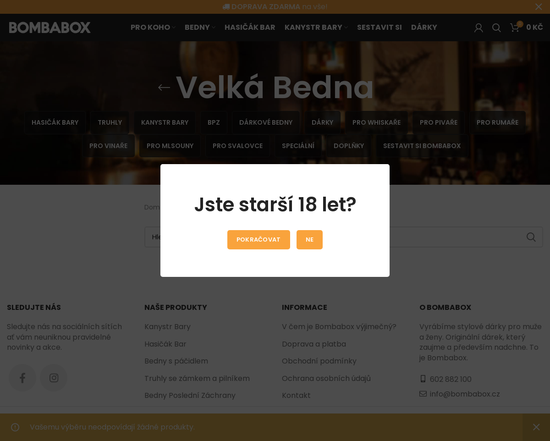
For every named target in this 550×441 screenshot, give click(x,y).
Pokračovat (258, 239)
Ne (310, 239)
